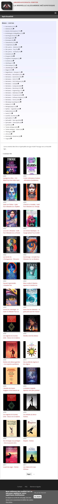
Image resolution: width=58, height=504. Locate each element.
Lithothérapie (10, 68)
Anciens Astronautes (13, 31)
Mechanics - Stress (12, 100)
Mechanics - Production (14, 95)
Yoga (8, 139)
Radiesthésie (10, 111)
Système (9, 125)
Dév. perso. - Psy (11, 49)
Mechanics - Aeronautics (14, 75)
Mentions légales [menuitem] (35, 487)
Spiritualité (10, 118)
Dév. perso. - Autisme (13, 47)
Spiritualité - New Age (13, 120)
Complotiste (10, 45)
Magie (9, 70)
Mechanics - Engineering (14, 91)
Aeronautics (10, 27)
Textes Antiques (11, 127)
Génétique (9, 63)
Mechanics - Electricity (13, 88)
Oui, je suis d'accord (40, 493)
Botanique (9, 40)
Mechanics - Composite (13, 86)
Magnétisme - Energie (13, 72)
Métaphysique (11, 107)
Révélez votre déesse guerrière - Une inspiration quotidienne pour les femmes (11, 364)
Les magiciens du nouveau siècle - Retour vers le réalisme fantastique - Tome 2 (11, 338)
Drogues (9, 56)
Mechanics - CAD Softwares (14, 81)
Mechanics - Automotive (13, 77)
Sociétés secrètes (11, 116)
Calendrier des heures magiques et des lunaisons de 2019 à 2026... (11, 391)
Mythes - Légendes (12, 109)
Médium (9, 104)
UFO (8, 134)
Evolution (9, 61)
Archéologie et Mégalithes (14, 33)
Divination (9, 54)
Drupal (33, 490)
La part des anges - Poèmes (11, 467)
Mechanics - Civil (11, 84)
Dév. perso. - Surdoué (13, 52)
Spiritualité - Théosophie (13, 123)
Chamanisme (10, 43)
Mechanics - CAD (12, 79)
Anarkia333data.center (26, 2)
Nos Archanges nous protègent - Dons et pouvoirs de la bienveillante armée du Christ (11, 443)
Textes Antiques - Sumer (14, 129)
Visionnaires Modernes (13, 136)
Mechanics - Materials (13, 93)
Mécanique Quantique (12, 102)
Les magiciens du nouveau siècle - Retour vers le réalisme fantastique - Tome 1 (11, 417)
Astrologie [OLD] (11, 36)
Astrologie (10, 38)
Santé (8, 113)
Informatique (10, 65)
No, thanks (37, 497)
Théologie (9, 132)
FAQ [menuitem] (26, 487)
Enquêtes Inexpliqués (12, 59)
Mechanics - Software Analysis (15, 97)
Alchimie (9, 29)
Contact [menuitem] (19, 487)
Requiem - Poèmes (28, 441)
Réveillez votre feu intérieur (30, 336)
